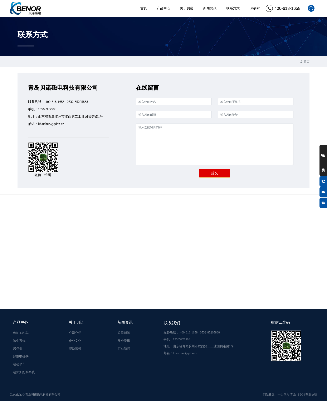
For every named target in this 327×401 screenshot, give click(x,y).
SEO (300, 394)
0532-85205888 (77, 101)
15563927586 (47, 109)
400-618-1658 (287, 8)
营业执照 (311, 394)
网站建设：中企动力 (276, 394)
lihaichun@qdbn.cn (51, 124)
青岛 (293, 394)
